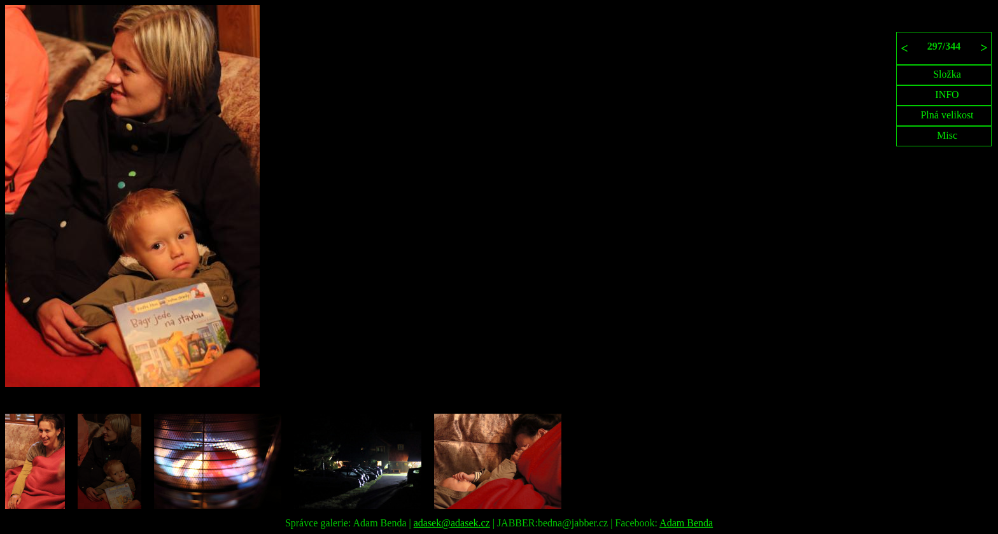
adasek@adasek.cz (452, 522)
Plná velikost (946, 114)
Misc (947, 135)
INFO (947, 94)
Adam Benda (686, 522)
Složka (947, 74)
